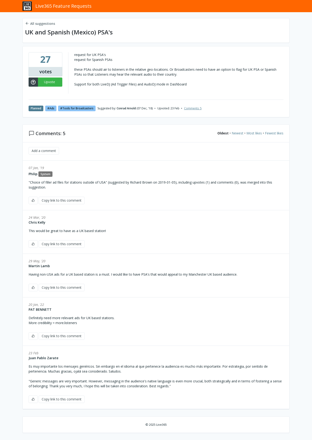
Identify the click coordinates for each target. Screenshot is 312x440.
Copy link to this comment (62, 200)
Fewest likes (274, 133)
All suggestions (40, 23)
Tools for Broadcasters (77, 108)
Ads (51, 108)
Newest (237, 133)
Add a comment (44, 150)
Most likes (254, 133)
